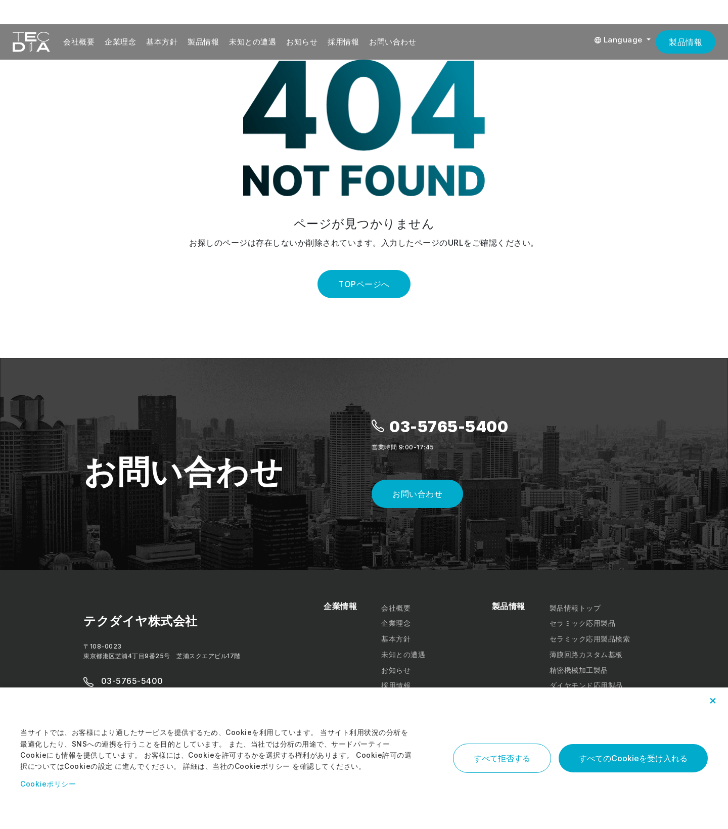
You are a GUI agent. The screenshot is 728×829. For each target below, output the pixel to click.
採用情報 (343, 42)
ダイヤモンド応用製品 (586, 685)
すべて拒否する (502, 758)
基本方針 (161, 42)
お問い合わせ (392, 42)
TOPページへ (364, 284)
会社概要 (79, 42)
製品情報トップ (575, 608)
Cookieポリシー (48, 783)
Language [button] (620, 39)
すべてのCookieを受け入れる (633, 758)
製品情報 (203, 42)
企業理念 (120, 42)
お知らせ (301, 42)
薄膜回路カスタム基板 (586, 654)
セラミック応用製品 (583, 623)
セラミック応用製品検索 (590, 638)
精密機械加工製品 (579, 670)
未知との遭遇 (252, 42)
